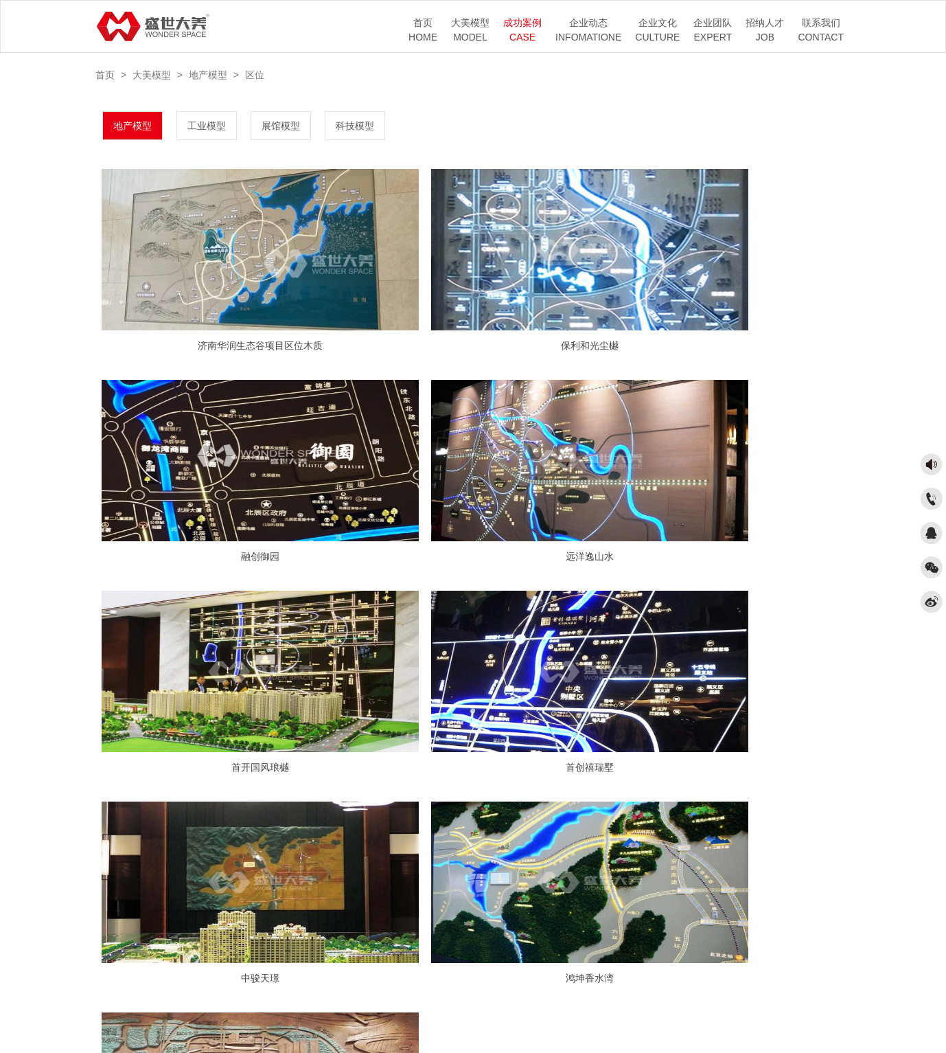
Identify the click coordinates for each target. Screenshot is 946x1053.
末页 (550, 819)
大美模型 (151, 74)
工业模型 (206, 125)
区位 (254, 74)
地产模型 (208, 74)
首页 (105, 74)
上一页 (437, 819)
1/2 (474, 819)
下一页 (510, 819)
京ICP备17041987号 (480, 1016)
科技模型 (355, 125)
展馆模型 (281, 125)
